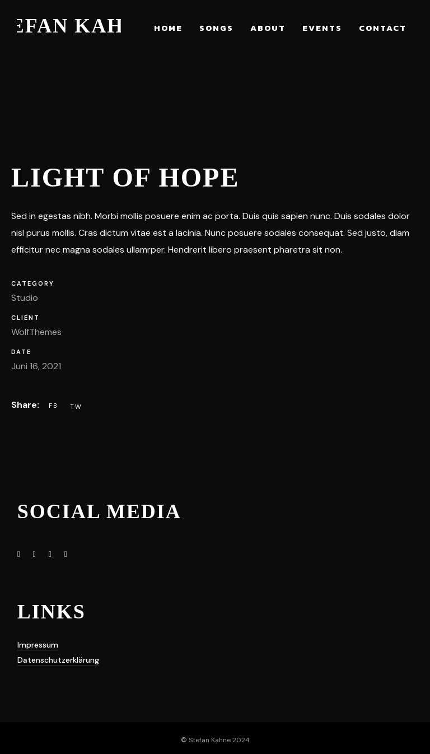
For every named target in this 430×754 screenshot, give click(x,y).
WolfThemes (36, 332)
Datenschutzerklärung (58, 660)
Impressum (37, 645)
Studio (24, 298)
